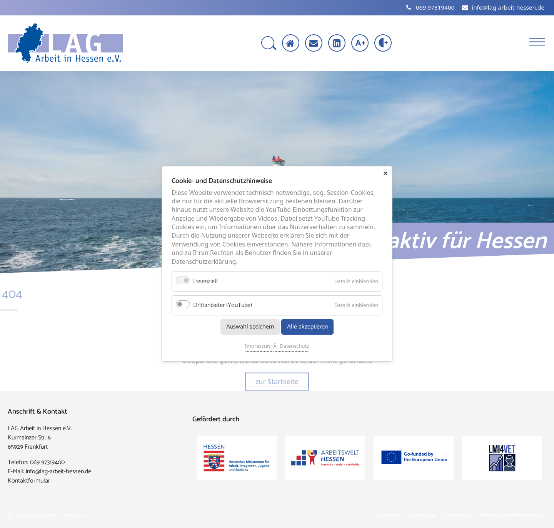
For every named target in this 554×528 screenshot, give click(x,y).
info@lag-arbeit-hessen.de (58, 471)
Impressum (258, 346)
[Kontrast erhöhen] (383, 43)
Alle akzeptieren (307, 327)
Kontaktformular (29, 481)
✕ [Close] (385, 173)
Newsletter (387, 515)
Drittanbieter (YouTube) (222, 305)
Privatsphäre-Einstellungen (512, 515)
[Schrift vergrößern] (360, 43)
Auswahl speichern (250, 327)
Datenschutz (294, 346)
